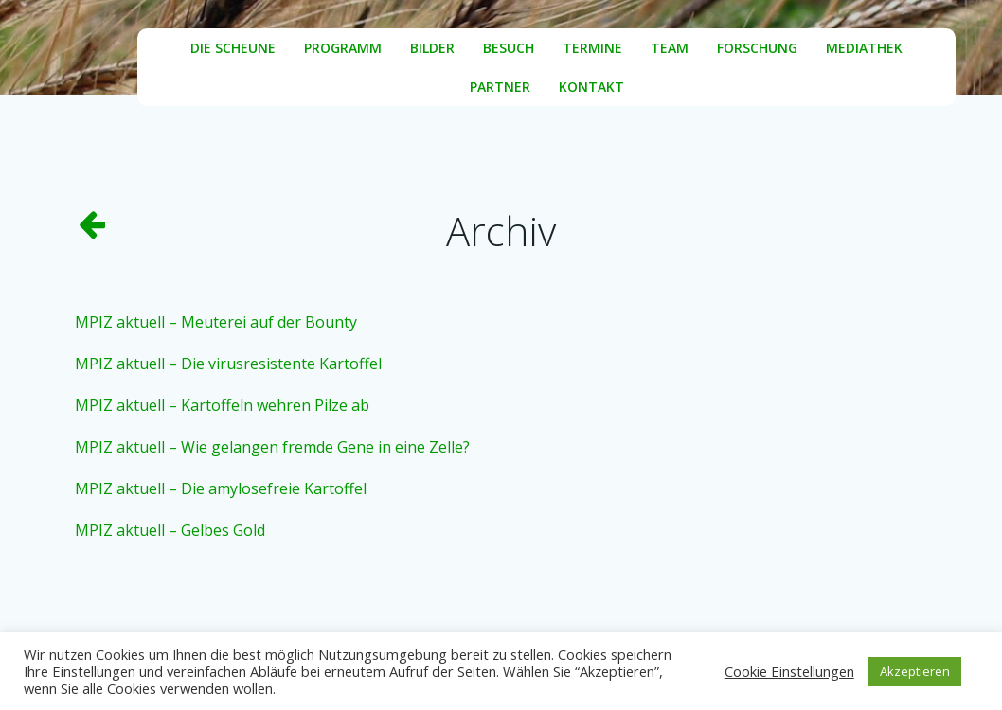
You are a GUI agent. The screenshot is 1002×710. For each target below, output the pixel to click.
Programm (343, 48)
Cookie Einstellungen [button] (789, 671)
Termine (592, 48)
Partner (500, 87)
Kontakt (591, 87)
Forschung (757, 48)
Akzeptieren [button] (915, 671)
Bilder (432, 48)
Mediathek (864, 48)
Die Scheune (233, 48)
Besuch (508, 48)
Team (670, 48)
